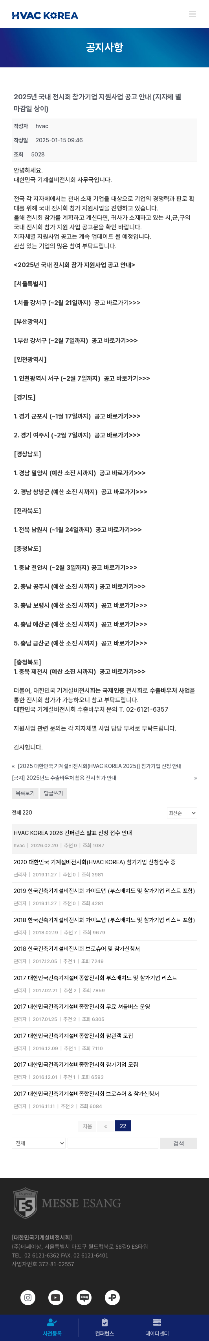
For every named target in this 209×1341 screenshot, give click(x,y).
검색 (178, 1143)
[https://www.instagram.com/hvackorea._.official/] (24, 1298)
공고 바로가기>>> (117, 303)
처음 (87, 1126)
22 (123, 1126)
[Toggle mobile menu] (193, 14)
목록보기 (25, 793)
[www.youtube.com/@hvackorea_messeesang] (52, 1298)
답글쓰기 (53, 793)
